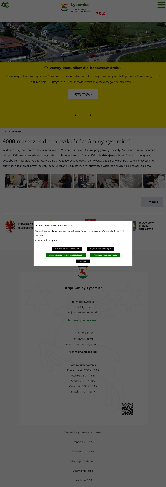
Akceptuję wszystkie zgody (105, 255)
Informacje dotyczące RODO (49, 240)
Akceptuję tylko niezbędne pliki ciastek (65, 255)
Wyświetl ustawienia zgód (100, 249)
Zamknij (83, 261)
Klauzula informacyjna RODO (67, 249)
